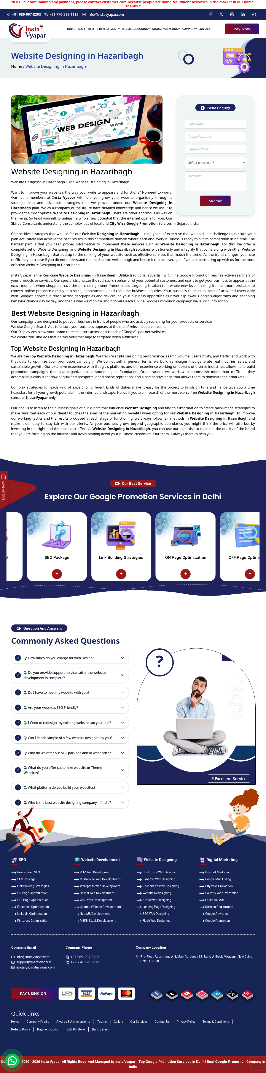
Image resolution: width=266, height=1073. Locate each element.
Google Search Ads (39, 326)
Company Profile (38, 1021)
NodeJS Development (92, 914)
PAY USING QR (33, 993)
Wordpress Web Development (97, 886)
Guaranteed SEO (25, 872)
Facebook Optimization (30, 907)
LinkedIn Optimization (29, 914)
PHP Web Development (92, 872)
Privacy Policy (186, 1021)
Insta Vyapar (21, 275)
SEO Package (74, 557)
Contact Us (162, 1021)
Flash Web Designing (153, 921)
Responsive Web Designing (158, 886)
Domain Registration (216, 907)
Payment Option (48, 1029)
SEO (80, 29)
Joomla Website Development (97, 907)
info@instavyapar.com (103, 14)
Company (188, 29)
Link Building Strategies (139, 557)
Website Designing (135, 29)
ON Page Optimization (203, 557)
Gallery (118, 1021)
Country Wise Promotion (218, 893)
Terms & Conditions (215, 1021)
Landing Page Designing (156, 907)
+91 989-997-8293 (24, 14)
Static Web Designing (154, 900)
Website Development (103, 29)
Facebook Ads (212, 900)
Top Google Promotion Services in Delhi (171, 1062)
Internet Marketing (215, 872)
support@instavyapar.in (31, 962)
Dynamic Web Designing (156, 879)
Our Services (139, 1021)
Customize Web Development (97, 879)
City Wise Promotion (216, 886)
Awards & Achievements (73, 1021)
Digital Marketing (165, 29)
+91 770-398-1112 (61, 14)
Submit (215, 200)
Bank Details (100, 1029)
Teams (102, 1021)
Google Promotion (195, 275)
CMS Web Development (93, 900)
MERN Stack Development (95, 921)
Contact (204, 29)
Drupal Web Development (94, 893)
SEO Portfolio (76, 1029)
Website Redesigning (154, 893)
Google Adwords (213, 914)
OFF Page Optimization (30, 900)
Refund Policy (20, 1029)
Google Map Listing (215, 879)
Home (71, 29)
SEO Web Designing (153, 914)
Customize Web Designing (157, 872)
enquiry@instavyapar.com (33, 967)
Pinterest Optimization (29, 921)
